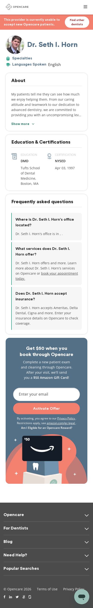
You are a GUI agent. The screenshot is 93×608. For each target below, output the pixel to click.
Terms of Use (47, 589)
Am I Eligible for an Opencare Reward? (46, 428)
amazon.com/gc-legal (61, 423)
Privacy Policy (66, 418)
